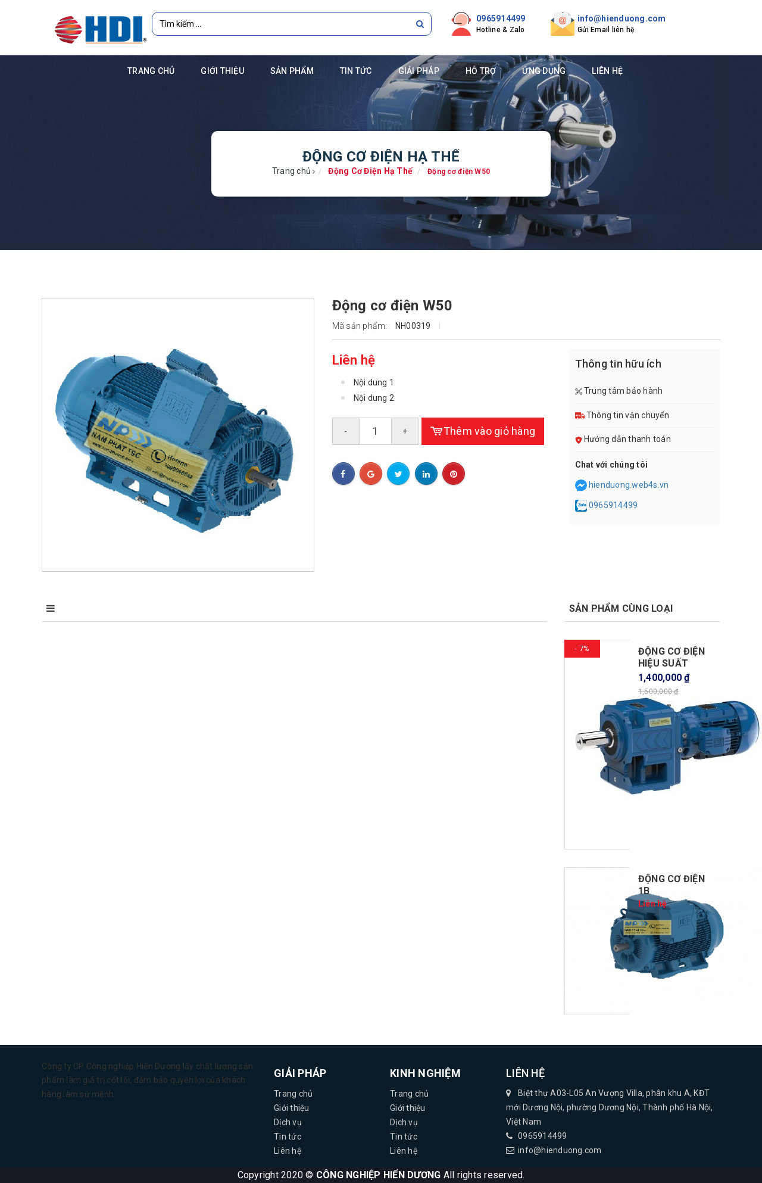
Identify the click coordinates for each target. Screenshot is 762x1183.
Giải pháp (418, 71)
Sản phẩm (292, 71)
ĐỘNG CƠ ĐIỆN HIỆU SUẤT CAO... (671, 663)
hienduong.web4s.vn (629, 485)
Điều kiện (254, 608)
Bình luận (348, 608)
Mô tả (62, 608)
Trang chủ (150, 71)
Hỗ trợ (481, 71)
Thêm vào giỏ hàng (483, 431)
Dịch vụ (288, 1122)
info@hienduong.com (621, 18)
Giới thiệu (222, 71)
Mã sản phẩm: (360, 326)
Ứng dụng (544, 71)
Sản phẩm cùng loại (621, 608)
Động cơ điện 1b (671, 884)
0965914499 (501, 18)
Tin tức (356, 71)
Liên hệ (607, 71)
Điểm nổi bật (155, 608)
